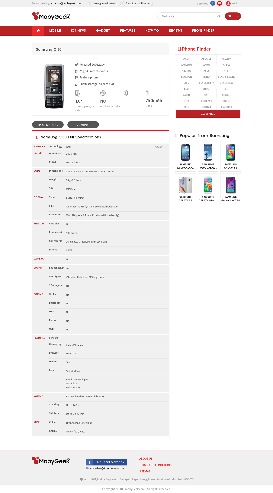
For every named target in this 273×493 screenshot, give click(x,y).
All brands (208, 114)
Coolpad (206, 101)
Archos (186, 71)
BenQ (206, 77)
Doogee (206, 107)
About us (145, 458)
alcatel (206, 59)
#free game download (105, 3)
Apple (226, 65)
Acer (186, 59)
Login (232, 3)
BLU (186, 89)
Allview (227, 59)
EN (229, 16)
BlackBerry (206, 83)
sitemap (144, 471)
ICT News (78, 30)
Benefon (186, 77)
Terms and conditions (155, 465)
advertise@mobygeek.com (66, 3)
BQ (226, 89)
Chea (186, 101)
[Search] (219, 16)
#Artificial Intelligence (137, 3)
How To (152, 30)
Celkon (226, 95)
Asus (207, 71)
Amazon (186, 65)
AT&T (227, 71)
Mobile (55, 30)
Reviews (175, 30)
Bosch (206, 89)
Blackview (226, 83)
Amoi (206, 65)
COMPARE (83, 124)
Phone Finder (203, 30)
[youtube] (219, 3)
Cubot (227, 101)
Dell (186, 107)
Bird (186, 83)
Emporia (226, 107)
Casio (186, 95)
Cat (206, 95)
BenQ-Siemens (226, 77)
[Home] (38, 31)
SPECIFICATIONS (48, 124)
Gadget (103, 30)
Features (127, 30)
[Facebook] (212, 3)
